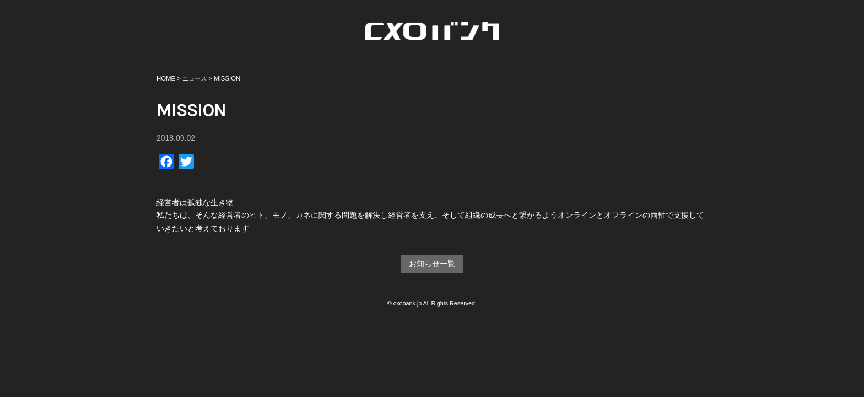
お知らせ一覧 (432, 263)
